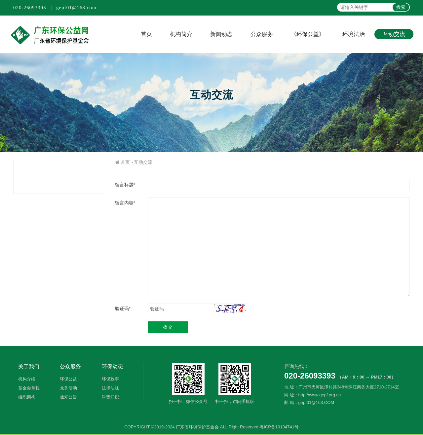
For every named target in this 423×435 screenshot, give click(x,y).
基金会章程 (29, 387)
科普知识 (110, 396)
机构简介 (181, 34)
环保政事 (110, 379)
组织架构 (26, 396)
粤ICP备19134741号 (279, 426)
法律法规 (110, 387)
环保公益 (68, 379)
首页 (146, 34)
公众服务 (261, 34)
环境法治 (353, 34)
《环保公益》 (308, 34)
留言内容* (125, 202)
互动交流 (394, 34)
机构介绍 (26, 379)
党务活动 (68, 387)
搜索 (400, 7)
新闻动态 (221, 34)
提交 (168, 327)
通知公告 (68, 396)
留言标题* (125, 184)
